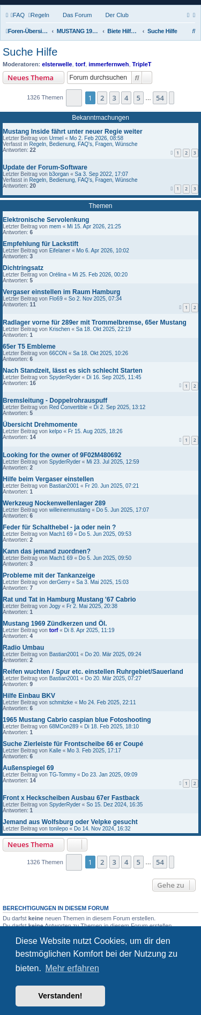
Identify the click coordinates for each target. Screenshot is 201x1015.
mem (55, 226)
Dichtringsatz (23, 268)
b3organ (59, 174)
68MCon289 (63, 726)
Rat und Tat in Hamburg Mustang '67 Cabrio (69, 599)
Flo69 (56, 299)
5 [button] (138, 98)
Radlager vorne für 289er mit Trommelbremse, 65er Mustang (95, 322)
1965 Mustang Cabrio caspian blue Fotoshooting (77, 720)
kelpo (55, 431)
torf (80, 64)
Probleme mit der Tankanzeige (49, 575)
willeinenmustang (70, 510)
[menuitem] (18, 15)
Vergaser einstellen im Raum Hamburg (61, 292)
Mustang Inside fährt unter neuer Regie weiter (73, 131)
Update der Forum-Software (45, 167)
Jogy (55, 606)
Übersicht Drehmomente (40, 424)
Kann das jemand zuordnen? (47, 551)
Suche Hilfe (30, 52)
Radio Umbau (23, 647)
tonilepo (58, 829)
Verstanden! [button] (60, 995)
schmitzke (61, 702)
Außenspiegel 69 (28, 768)
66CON (58, 353)
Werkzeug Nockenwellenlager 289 (54, 503)
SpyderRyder (64, 377)
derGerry (59, 582)
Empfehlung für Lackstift (40, 244)
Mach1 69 (61, 534)
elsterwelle (57, 64)
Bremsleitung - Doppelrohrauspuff (55, 400)
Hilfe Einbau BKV (29, 695)
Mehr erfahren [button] (72, 968)
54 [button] (160, 98)
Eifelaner (59, 250)
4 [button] (126, 98)
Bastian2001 (64, 486)
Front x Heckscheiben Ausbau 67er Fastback (71, 798)
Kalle (55, 750)
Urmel (56, 138)
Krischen (59, 329)
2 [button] (102, 98)
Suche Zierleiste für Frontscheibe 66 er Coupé (73, 744)
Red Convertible (68, 407)
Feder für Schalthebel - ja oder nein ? (59, 527)
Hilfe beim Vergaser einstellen (48, 479)
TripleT (142, 64)
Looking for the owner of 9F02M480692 (62, 455)
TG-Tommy (62, 775)
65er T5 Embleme (29, 346)
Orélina (57, 275)
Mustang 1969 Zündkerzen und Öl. (55, 623)
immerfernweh (108, 64)
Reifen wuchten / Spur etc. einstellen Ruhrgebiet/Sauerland (93, 671)
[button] (74, 97)
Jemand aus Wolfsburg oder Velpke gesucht (70, 822)
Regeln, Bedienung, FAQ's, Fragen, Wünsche (83, 144)
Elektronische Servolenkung (46, 220)
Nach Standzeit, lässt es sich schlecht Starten (73, 370)
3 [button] (114, 98)
